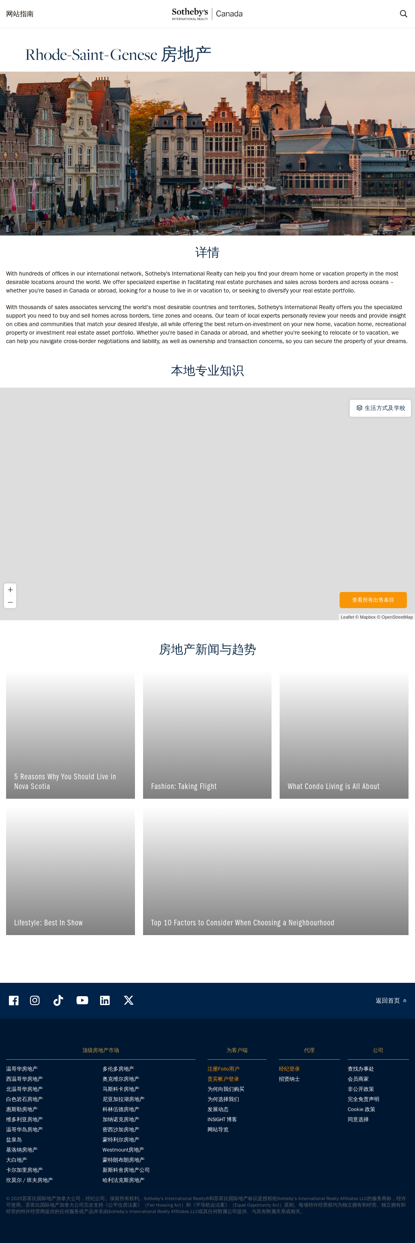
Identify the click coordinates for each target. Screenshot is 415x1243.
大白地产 (16, 1160)
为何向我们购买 (226, 1089)
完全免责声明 (363, 1099)
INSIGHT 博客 (222, 1119)
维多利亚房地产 (24, 1119)
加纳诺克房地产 (121, 1119)
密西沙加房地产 (121, 1129)
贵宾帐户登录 (223, 1079)
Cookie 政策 (361, 1109)
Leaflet (347, 617)
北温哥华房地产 (24, 1089)
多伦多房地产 (118, 1069)
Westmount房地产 (123, 1150)
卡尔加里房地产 (24, 1170)
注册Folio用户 (224, 1069)
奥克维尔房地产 (121, 1079)
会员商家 (358, 1079)
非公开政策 (361, 1089)
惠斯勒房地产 (22, 1109)
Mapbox (368, 617)
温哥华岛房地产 (24, 1129)
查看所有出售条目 (373, 600)
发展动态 (218, 1109)
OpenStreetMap (397, 617)
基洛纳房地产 (22, 1150)
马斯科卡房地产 (121, 1089)
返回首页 (392, 1000)
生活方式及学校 (380, 408)
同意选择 (358, 1119)
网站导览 (218, 1129)
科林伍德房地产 (121, 1109)
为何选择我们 (223, 1099)
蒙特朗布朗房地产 (124, 1160)
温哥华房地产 (22, 1069)
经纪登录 (289, 1069)
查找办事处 (361, 1069)
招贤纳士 (289, 1079)
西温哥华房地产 (24, 1079)
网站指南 (20, 14)
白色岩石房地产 (24, 1099)
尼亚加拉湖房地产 (124, 1099)
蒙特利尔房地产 (121, 1140)
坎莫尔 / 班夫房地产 (29, 1180)
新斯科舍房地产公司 (126, 1170)
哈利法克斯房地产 (124, 1180)
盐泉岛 (14, 1140)
